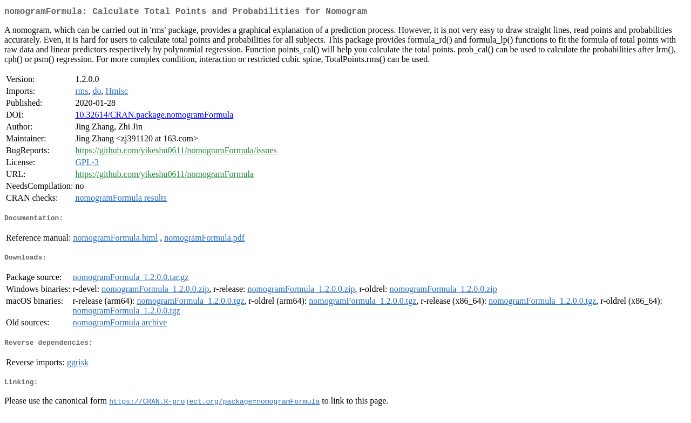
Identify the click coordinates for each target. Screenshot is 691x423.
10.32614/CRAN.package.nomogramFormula (154, 116)
